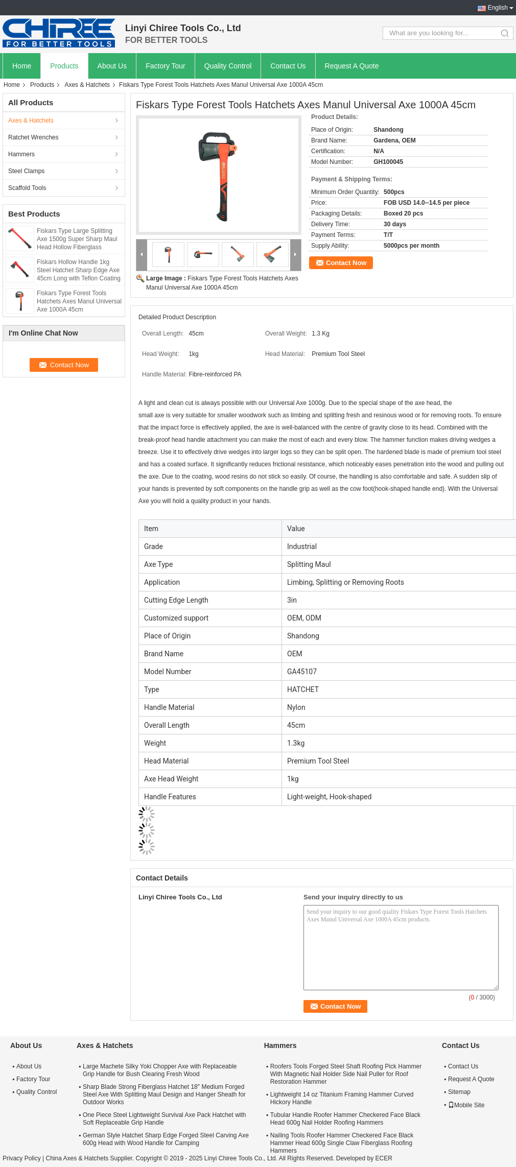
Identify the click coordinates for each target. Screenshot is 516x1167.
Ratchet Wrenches (33, 137)
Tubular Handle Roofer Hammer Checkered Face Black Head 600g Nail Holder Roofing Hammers (345, 1118)
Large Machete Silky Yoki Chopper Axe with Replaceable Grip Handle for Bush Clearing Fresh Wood (160, 1070)
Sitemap (459, 1091)
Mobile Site (466, 1105)
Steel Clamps (26, 171)
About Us (112, 66)
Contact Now (346, 263)
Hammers (21, 154)
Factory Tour (165, 66)
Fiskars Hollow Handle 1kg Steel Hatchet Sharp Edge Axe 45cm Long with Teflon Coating (79, 270)
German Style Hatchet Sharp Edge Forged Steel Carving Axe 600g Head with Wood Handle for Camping (166, 1139)
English (498, 7)
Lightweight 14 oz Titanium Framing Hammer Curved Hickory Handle (342, 1098)
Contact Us (288, 66)
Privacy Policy (22, 1158)
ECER (383, 1158)
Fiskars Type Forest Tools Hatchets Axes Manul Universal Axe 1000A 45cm (79, 301)
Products (64, 66)
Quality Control (228, 66)
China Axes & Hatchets (76, 1158)
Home (21, 66)
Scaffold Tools (27, 188)
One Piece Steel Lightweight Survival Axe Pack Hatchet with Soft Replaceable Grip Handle (164, 1118)
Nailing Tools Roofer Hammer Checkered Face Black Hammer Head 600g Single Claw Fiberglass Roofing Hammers (342, 1143)
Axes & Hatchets (87, 84)
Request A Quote (352, 66)
